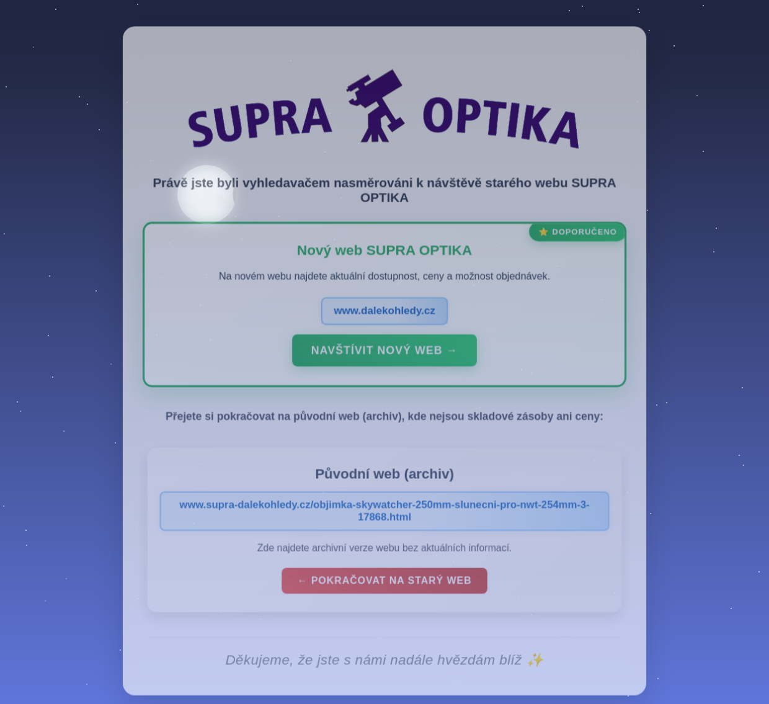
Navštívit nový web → (384, 358)
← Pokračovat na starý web (384, 587)
